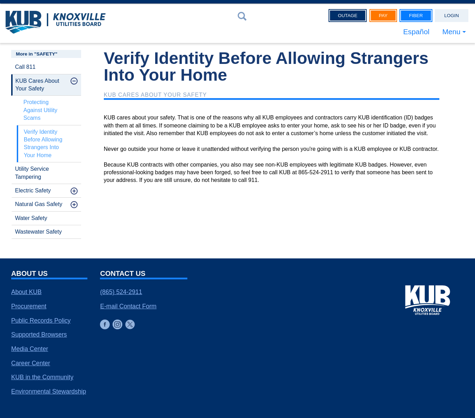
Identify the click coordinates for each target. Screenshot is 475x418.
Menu (451, 32)
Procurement (28, 306)
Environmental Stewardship (48, 391)
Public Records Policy (41, 320)
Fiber (416, 15)
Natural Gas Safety (38, 204)
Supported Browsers (39, 334)
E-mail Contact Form (128, 306)
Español (416, 32)
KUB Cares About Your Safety (37, 84)
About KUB (26, 291)
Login (451, 15)
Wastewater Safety (38, 232)
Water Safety (31, 218)
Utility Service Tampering (32, 172)
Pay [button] (383, 15)
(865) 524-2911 (121, 291)
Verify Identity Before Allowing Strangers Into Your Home (43, 143)
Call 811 (25, 67)
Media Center (29, 348)
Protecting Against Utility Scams (40, 110)
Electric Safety (33, 190)
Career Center (30, 363)
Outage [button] (348, 15)
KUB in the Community (42, 377)
